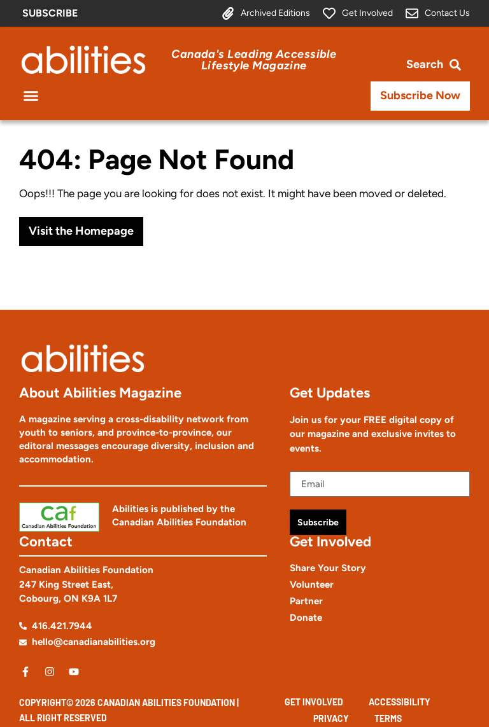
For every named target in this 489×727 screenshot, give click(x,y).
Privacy (331, 718)
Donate (306, 617)
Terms (388, 718)
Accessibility (399, 701)
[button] (31, 96)
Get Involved (314, 701)
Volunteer (312, 584)
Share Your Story (328, 568)
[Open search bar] (433, 64)
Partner (306, 601)
